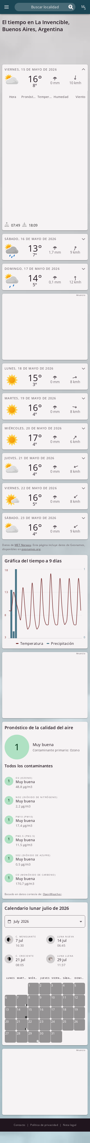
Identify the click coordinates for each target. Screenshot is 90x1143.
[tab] (45, 77)
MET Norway (23, 545)
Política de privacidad (44, 1125)
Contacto (19, 1125)
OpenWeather (52, 894)
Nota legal (69, 1125)
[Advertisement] (45, 48)
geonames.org (31, 549)
